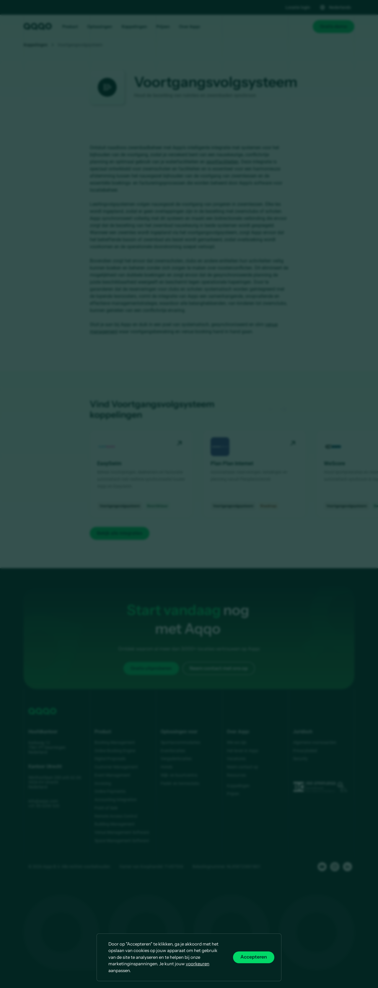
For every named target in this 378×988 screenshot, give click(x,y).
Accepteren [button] (253, 957)
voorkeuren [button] (197, 963)
